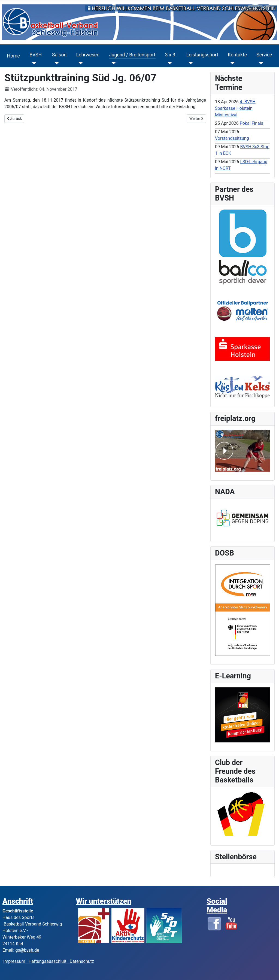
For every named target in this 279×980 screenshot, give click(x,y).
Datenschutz (82, 961)
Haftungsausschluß (47, 961)
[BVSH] (32, 63)
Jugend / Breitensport (132, 54)
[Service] (259, 63)
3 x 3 (170, 54)
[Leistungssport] (189, 63)
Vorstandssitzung (232, 138)
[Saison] (55, 63)
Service (264, 54)
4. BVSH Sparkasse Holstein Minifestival (235, 108)
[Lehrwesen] (79, 63)
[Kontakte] (231, 63)
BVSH (35, 54)
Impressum (15, 961)
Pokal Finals (251, 123)
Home (13, 56)
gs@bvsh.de (27, 950)
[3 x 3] (168, 63)
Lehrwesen (87, 54)
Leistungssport (202, 54)
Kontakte (237, 54)
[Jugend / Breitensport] (112, 63)
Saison (59, 54)
